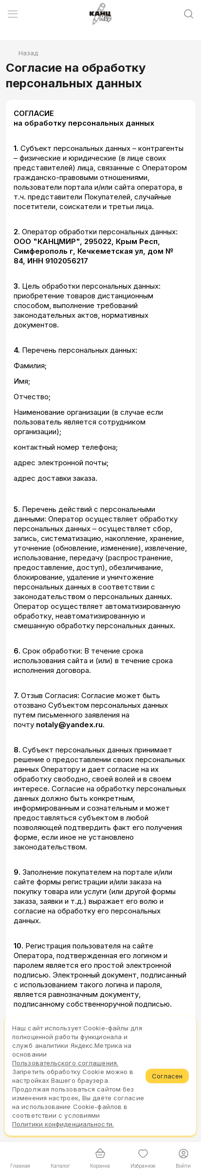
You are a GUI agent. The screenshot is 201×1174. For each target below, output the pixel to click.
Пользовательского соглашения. (65, 1063)
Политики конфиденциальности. (63, 1124)
